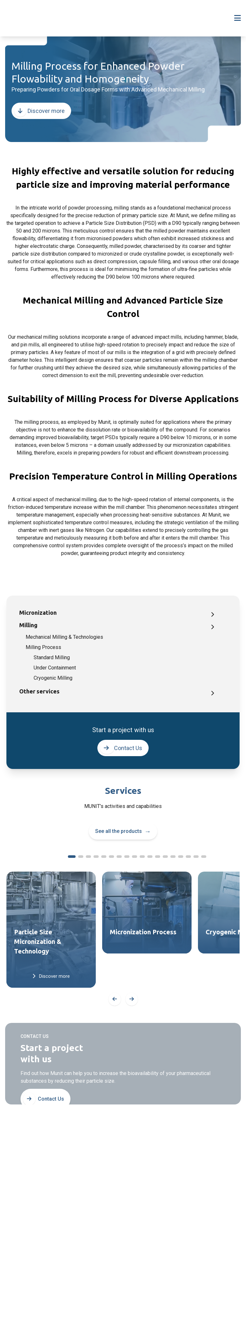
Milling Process (43, 647)
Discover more (39, 111)
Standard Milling (52, 657)
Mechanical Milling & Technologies (64, 637)
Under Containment (55, 668)
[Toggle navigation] (237, 18)
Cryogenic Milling (53, 678)
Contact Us (121, 748)
